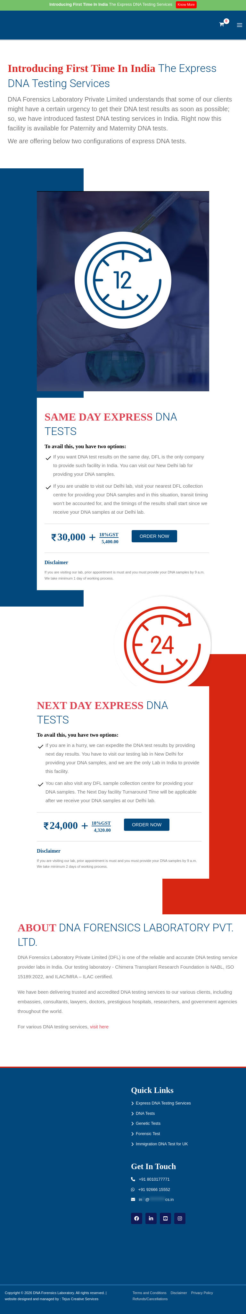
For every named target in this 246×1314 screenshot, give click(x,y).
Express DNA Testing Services (163, 1103)
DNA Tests (145, 1113)
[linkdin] (151, 1218)
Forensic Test (148, 1133)
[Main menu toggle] (240, 27)
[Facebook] (136, 1218)
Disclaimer (181, 1293)
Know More (187, 5)
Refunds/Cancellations (151, 1299)
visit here (99, 1030)
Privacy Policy (205, 1293)
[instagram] (179, 1218)
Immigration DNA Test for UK (162, 1143)
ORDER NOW (154, 539)
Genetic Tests (148, 1123)
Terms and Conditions (151, 1293)
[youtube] (165, 1218)
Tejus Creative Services (80, 1299)
